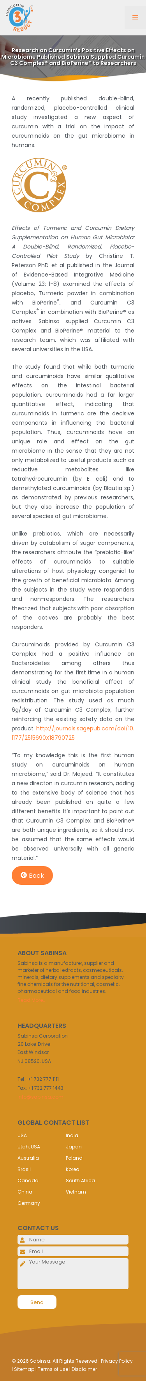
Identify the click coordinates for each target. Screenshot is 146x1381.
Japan (74, 1146)
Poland (74, 1158)
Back (32, 875)
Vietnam (76, 1191)
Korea (72, 1169)
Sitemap (24, 1369)
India (72, 1135)
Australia (28, 1158)
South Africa (80, 1180)
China (25, 1191)
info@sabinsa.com (40, 1097)
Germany (29, 1203)
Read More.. (31, 1000)
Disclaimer (84, 1369)
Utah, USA (29, 1146)
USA (22, 1135)
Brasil (24, 1169)
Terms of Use (53, 1369)
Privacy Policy (117, 1361)
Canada (28, 1180)
